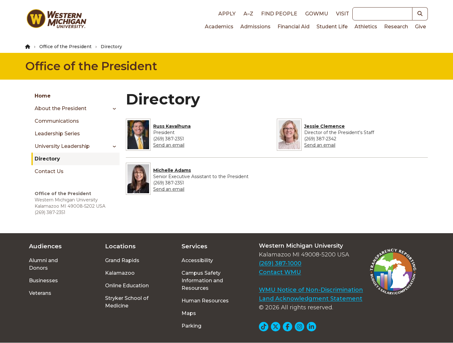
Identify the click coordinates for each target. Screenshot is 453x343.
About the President (61, 108)
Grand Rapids (122, 260)
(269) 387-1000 (280, 263)
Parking (191, 326)
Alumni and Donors (43, 264)
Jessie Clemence (324, 126)
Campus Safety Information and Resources (202, 280)
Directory (47, 159)
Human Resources (205, 301)
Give (420, 27)
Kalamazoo (120, 273)
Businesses (43, 281)
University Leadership (62, 146)
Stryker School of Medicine (126, 302)
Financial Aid (293, 27)
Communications (57, 121)
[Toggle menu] (112, 108)
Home (43, 96)
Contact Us (49, 171)
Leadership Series (57, 134)
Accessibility (197, 260)
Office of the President (65, 46)
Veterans (40, 293)
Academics (219, 27)
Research (396, 27)
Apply (227, 14)
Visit (342, 14)
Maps (189, 313)
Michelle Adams (172, 170)
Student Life (332, 27)
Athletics (366, 27)
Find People (279, 14)
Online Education (127, 286)
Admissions (255, 27)
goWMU (316, 14)
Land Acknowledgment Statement (310, 298)
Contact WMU (280, 272)
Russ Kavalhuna (172, 126)
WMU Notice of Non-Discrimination (311, 289)
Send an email (168, 145)
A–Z (248, 14)
